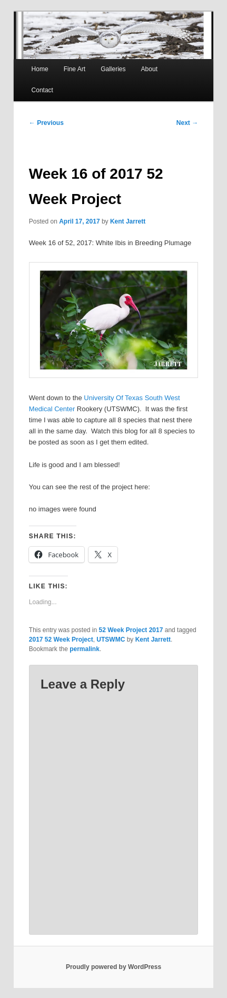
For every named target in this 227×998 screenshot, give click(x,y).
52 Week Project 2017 (131, 630)
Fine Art (74, 69)
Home (40, 69)
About (149, 69)
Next (187, 123)
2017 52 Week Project (61, 639)
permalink (85, 649)
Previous (46, 123)
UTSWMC (110, 639)
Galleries (113, 69)
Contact (42, 90)
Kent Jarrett (127, 221)
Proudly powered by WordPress (113, 967)
